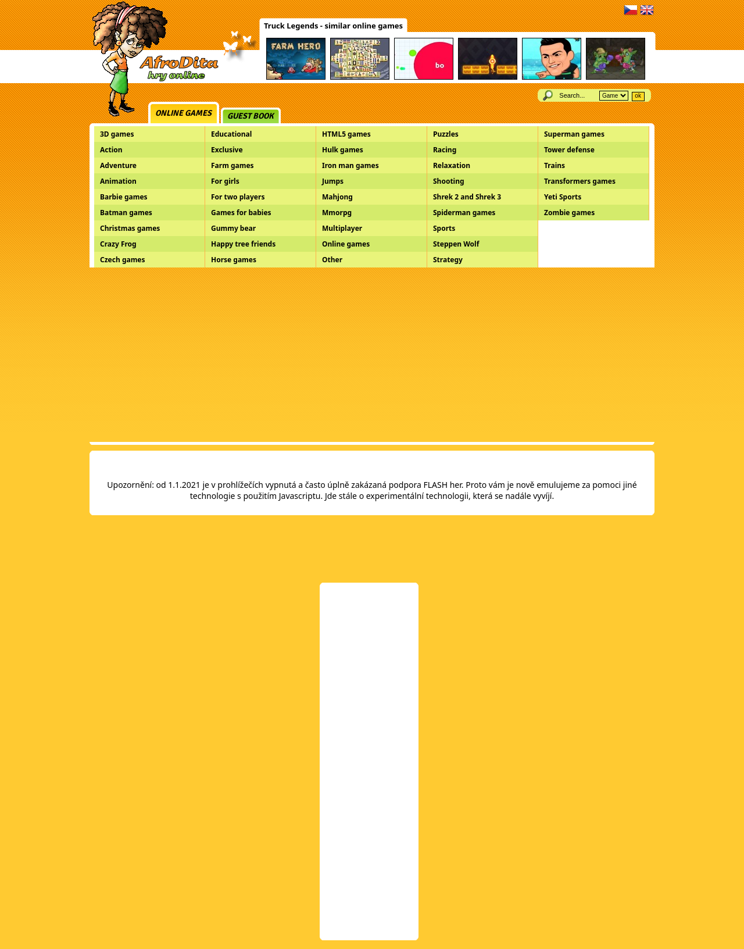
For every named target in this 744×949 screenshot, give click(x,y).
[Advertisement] (372, 354)
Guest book (250, 116)
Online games (183, 113)
